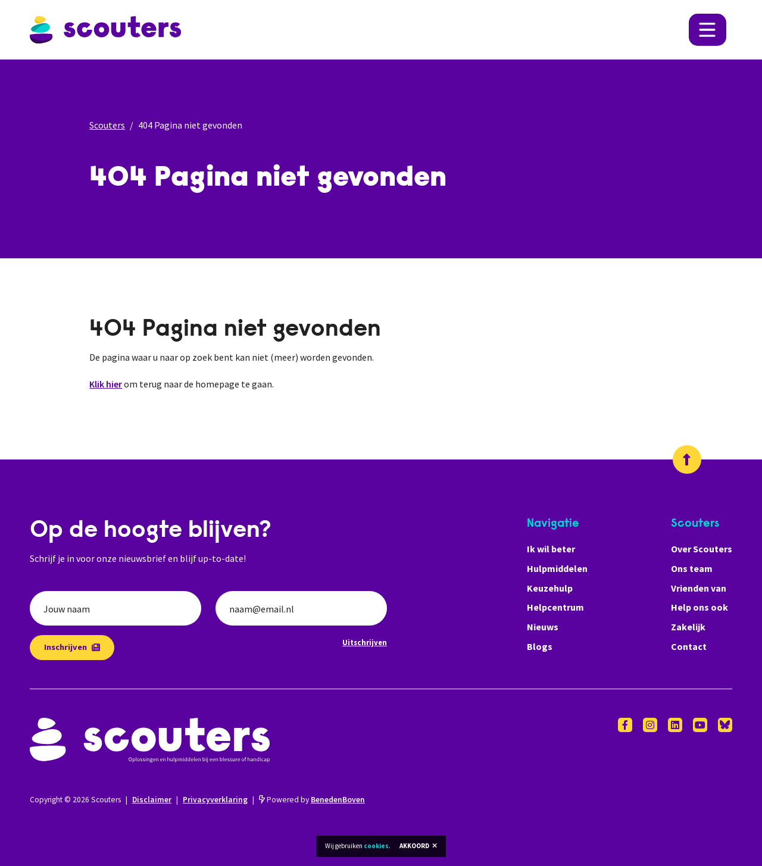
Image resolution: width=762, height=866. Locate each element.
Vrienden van (698, 588)
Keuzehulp (550, 588)
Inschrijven (72, 647)
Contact (689, 646)
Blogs (539, 646)
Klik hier (105, 384)
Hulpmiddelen (557, 568)
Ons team (692, 568)
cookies (376, 846)
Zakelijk (688, 627)
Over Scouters (701, 549)
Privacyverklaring (215, 800)
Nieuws (542, 627)
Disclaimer (151, 800)
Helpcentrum (555, 607)
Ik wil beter (551, 549)
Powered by (312, 800)
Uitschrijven (364, 642)
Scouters (107, 125)
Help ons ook (699, 607)
